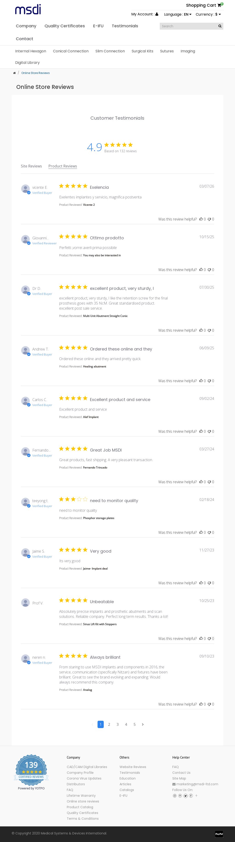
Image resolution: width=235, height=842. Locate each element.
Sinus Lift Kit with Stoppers (100, 624)
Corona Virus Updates (84, 778)
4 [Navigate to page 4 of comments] (126, 724)
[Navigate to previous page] (92, 724)
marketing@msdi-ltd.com (195, 784)
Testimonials (130, 772)
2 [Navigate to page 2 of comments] (109, 724)
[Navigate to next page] (143, 724)
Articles (125, 784)
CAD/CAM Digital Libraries (87, 767)
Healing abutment (94, 366)
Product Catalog (80, 807)
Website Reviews (133, 767)
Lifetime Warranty (81, 795)
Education (128, 778)
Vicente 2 (89, 205)
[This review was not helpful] (209, 219)
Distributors (76, 784)
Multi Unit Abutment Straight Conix (105, 316)
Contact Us (181, 772)
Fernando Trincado (95, 467)
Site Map (179, 778)
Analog (87, 690)
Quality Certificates (82, 813)
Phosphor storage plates (98, 518)
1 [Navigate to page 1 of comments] (101, 724)
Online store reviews (83, 801)
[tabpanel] (117, 460)
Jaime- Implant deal (95, 569)
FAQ (70, 790)
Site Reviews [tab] (31, 166)
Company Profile (80, 772)
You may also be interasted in (102, 255)
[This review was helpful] (201, 219)
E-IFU (123, 795)
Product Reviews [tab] (62, 166)
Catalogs (127, 790)
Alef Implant (90, 417)
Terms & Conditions (83, 818)
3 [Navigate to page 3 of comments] (118, 724)
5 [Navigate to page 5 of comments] (135, 724)
